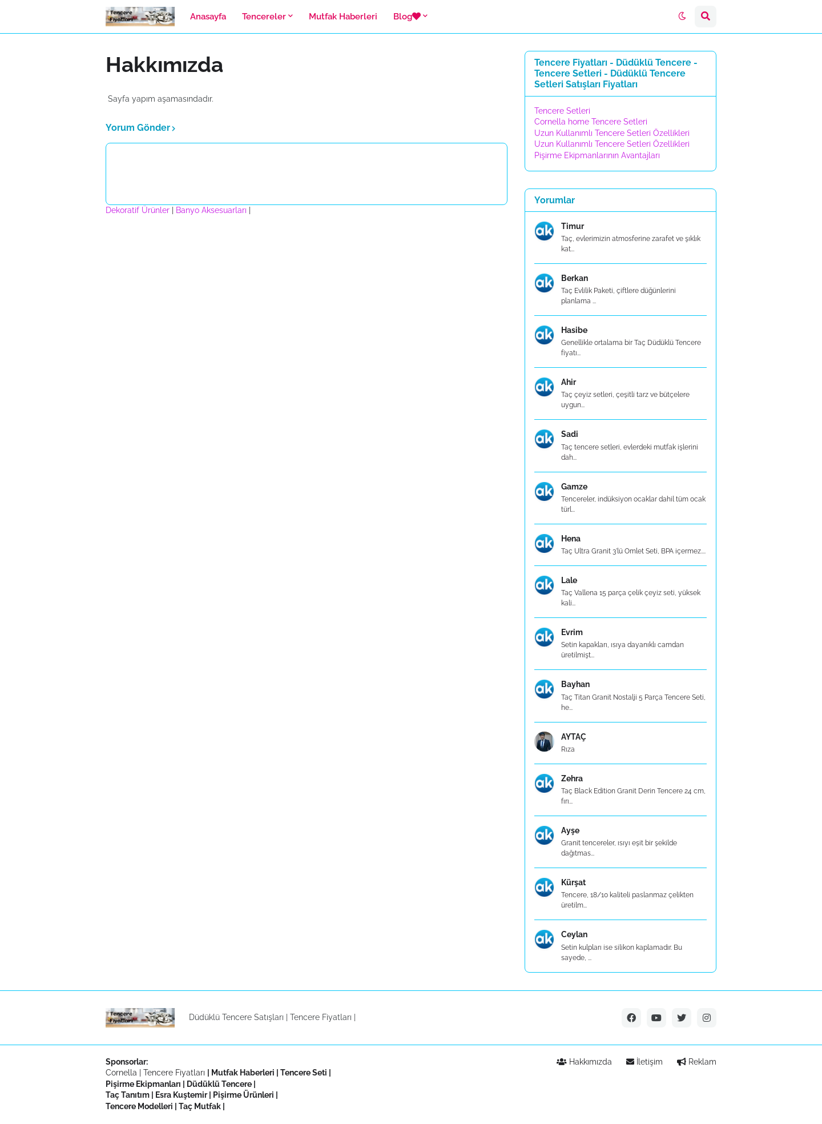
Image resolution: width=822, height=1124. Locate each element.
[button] (682, 16)
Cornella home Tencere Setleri (590, 121)
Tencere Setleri (562, 110)
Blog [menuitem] (407, 16)
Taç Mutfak (200, 1106)
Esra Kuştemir (181, 1094)
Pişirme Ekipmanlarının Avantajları (597, 155)
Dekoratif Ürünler (139, 210)
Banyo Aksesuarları (212, 210)
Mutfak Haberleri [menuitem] (343, 16)
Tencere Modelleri (139, 1106)
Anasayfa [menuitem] (208, 16)
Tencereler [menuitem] (264, 16)
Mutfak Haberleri (243, 1072)
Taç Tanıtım (128, 1094)
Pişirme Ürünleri (243, 1094)
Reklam (696, 1061)
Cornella (121, 1072)
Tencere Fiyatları (321, 1017)
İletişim (644, 1061)
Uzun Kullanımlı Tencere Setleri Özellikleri (612, 133)
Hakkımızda (584, 1061)
